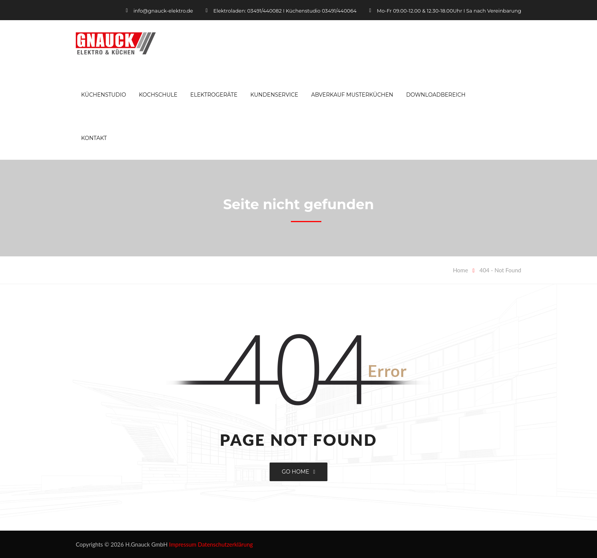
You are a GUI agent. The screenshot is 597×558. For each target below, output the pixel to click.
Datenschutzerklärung (225, 544)
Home (460, 270)
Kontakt (94, 138)
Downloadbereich (436, 94)
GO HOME (298, 472)
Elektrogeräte (214, 94)
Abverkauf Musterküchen (352, 94)
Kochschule (158, 94)
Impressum (182, 544)
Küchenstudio (103, 94)
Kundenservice (274, 94)
